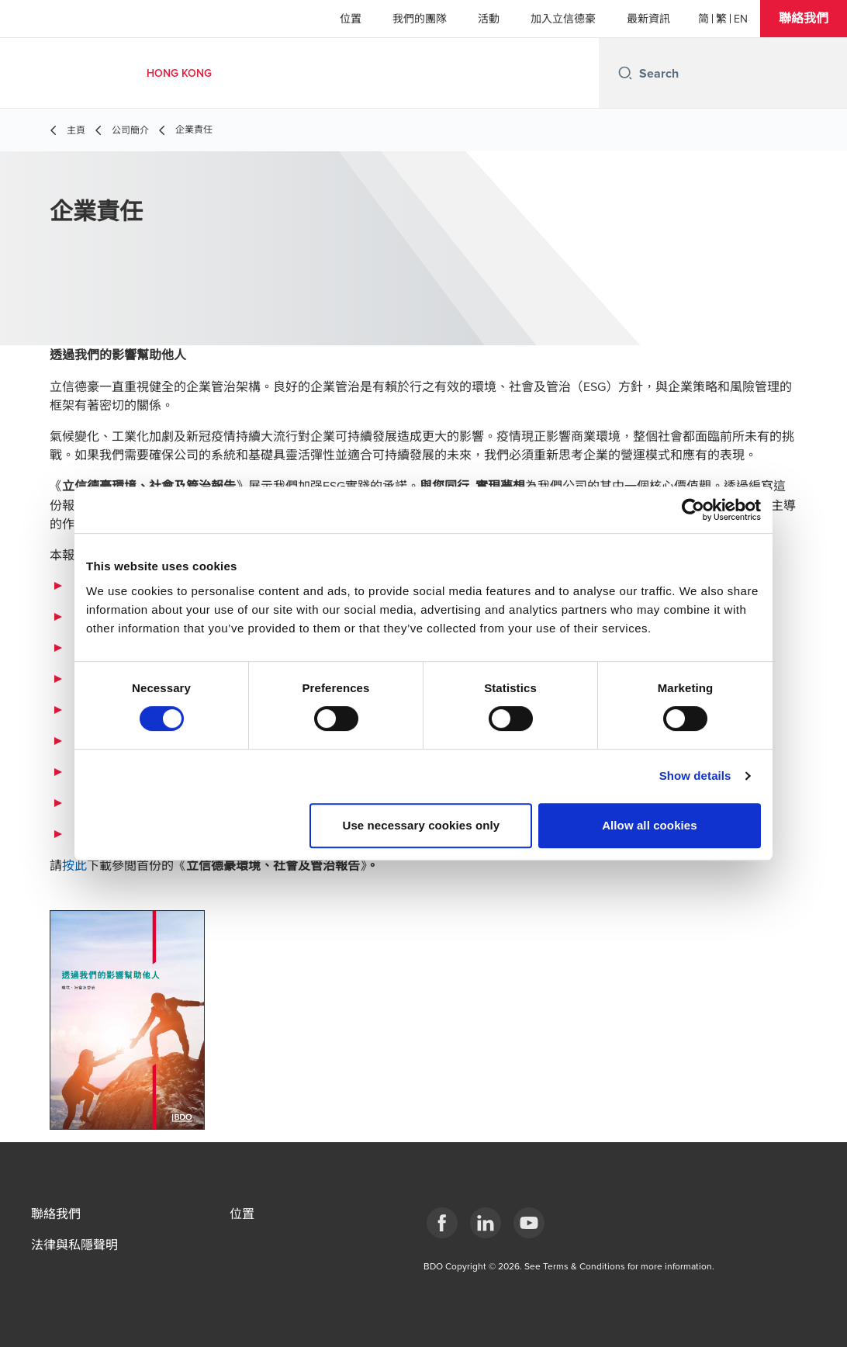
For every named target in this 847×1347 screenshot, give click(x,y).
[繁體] (721, 18)
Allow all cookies (649, 825)
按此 (74, 865)
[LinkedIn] (485, 1222)
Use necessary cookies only (421, 825)
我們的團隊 (419, 18)
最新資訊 (648, 18)
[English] (741, 18)
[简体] (703, 18)
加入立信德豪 (563, 18)
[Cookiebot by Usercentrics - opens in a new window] (693, 509)
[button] (803, 18)
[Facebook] (442, 1222)
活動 (489, 18)
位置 (350, 18)
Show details (695, 775)
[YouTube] (529, 1222)
